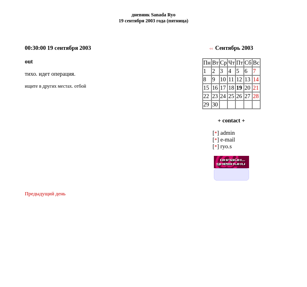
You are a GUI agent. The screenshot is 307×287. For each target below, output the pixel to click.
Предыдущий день (45, 194)
